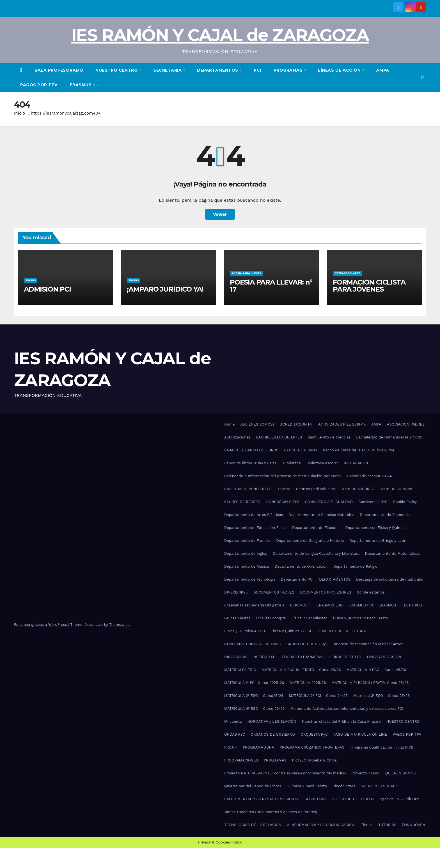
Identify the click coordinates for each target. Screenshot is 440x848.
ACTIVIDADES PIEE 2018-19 (342, 424)
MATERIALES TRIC (240, 670)
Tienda (367, 825)
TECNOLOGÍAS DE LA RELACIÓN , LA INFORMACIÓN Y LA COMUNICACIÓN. (289, 825)
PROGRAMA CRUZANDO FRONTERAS (313, 747)
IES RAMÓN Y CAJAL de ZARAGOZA (220, 35)
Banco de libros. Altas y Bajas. (251, 463)
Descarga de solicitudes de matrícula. (389, 579)
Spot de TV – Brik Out (399, 799)
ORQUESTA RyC (314, 734)
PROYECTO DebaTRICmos (314, 760)
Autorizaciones (237, 437)
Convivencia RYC (373, 502)
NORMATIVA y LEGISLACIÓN (271, 721)
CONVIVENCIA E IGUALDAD (329, 502)
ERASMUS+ (388, 605)
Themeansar (120, 624)
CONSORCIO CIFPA (282, 502)
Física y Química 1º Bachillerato (360, 618)
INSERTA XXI (263, 657)
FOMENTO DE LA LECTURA (342, 631)
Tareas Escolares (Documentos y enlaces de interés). (271, 812)
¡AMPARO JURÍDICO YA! (165, 289)
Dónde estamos (371, 592)
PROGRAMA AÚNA (258, 747)
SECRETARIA (168, 70)
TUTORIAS (387, 825)
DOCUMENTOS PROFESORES (325, 592)
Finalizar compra (271, 618)
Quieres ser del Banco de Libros (252, 786)
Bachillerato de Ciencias (329, 437)
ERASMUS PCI (361, 605)
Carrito (284, 489)
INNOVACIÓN (235, 657)
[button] (422, 77)
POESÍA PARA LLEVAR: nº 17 (271, 285)
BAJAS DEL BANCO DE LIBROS (251, 450)
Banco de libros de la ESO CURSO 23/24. (359, 450)
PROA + (230, 747)
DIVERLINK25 (235, 592)
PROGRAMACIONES (241, 760)
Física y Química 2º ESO (292, 631)
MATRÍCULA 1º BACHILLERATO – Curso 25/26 (301, 670)
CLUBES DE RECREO (242, 502)
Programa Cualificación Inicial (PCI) (382, 747)
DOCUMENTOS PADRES (273, 592)
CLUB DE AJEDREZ (357, 489)
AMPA (382, 70)
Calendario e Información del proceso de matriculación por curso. (283, 476)
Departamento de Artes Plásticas (253, 515)
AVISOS (30, 280)
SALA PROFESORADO (59, 70)
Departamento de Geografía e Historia (310, 540)
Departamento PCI (297, 579)
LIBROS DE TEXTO (345, 657)
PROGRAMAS (289, 70)
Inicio (19, 113)
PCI (257, 70)
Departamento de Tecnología (249, 579)
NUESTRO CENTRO (117, 70)
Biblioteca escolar (322, 463)
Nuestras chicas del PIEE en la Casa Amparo (341, 721)
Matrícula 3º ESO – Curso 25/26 (381, 696)
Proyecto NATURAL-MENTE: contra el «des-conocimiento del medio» (285, 773)
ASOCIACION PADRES (406, 424)
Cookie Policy (405, 502)
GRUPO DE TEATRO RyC (307, 644)
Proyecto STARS (366, 773)
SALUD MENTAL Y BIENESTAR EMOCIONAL (261, 799)
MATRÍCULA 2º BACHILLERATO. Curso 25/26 (370, 683)
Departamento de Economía (385, 515)
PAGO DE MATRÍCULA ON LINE (360, 734)
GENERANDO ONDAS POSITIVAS (252, 644)
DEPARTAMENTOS (218, 70)
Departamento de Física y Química (375, 528)
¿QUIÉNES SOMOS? (257, 424)
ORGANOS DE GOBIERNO (273, 734)
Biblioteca (292, 463)
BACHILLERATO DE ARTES (279, 437)
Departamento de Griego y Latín (377, 540)
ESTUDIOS (413, 605)
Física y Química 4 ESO (244, 631)
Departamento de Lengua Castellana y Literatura (316, 553)
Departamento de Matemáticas (392, 553)
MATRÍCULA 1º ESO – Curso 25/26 (376, 670)
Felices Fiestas (237, 618)
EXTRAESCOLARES (347, 273)
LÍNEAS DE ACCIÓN (340, 70)
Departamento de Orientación (301, 566)
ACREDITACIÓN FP (296, 424)
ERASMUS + (83, 84)
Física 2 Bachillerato (309, 618)
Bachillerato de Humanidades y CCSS (389, 437)
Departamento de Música (246, 566)
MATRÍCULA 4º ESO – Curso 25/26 (254, 708)
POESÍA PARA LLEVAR (246, 273)
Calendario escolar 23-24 (369, 476)
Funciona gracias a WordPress (41, 624)
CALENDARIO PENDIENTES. (248, 489)
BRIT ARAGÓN (356, 463)
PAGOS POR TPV (39, 84)
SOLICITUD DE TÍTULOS (353, 799)
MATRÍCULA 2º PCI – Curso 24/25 (318, 696)
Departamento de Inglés (245, 553)
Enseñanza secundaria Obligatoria (254, 605)
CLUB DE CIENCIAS (397, 489)
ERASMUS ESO (330, 605)
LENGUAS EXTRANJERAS (301, 657)
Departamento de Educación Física (255, 528)
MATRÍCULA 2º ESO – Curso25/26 (253, 696)
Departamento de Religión (356, 566)
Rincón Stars (344, 786)
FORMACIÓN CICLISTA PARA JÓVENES (369, 285)
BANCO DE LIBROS (300, 450)
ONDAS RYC (234, 734)
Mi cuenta (233, 721)
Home (229, 424)
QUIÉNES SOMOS (400, 773)
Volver (220, 214)
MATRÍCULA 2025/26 (308, 683)
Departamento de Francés (247, 540)
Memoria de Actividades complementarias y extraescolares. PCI (346, 708)
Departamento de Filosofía (316, 528)
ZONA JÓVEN (413, 825)
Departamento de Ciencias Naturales (321, 515)
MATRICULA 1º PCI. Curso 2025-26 (254, 683)
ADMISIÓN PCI (47, 289)
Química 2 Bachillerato (307, 786)
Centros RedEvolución (315, 489)
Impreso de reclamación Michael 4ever (368, 644)
